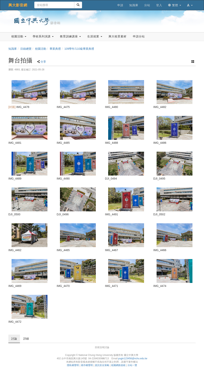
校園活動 (40, 48)
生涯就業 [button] (94, 36)
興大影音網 (17, 5)
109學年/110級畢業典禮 (79, 48)
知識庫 (12, 48)
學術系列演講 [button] (43, 36)
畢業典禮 (55, 48)
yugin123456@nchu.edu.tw (132, 358)
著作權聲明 (87, 365)
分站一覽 (132, 365)
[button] (190, 5)
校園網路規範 (118, 365)
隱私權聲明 (73, 365)
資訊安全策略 (102, 365)
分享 (43, 61)
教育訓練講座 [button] (70, 36)
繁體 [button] (174, 5)
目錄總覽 (25, 48)
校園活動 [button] (18, 36)
